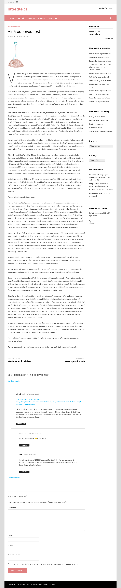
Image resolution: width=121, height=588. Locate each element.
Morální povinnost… (96, 124)
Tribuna (31, 18)
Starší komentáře (14, 381)
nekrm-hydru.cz (94, 34)
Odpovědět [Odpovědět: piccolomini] (21, 424)
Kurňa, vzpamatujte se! (103, 54)
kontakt (110, 8)
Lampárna (53, 18)
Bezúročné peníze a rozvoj (98, 120)
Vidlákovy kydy (14, 27)
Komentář (12, 507)
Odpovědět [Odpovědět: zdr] (24, 472)
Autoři (21, 18)
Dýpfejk (41, 18)
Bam (53, 584)
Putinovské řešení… (96, 128)
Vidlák (13, 36)
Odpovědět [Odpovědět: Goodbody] (24, 445)
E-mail (10, 545)
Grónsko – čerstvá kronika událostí (101, 131)
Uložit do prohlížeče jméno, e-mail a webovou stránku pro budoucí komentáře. (45, 564)
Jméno (10, 535)
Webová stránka (15, 555)
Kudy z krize (94, 184)
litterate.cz (17, 9)
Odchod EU (93, 190)
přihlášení (102, 8)
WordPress (44, 584)
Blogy (12, 18)
